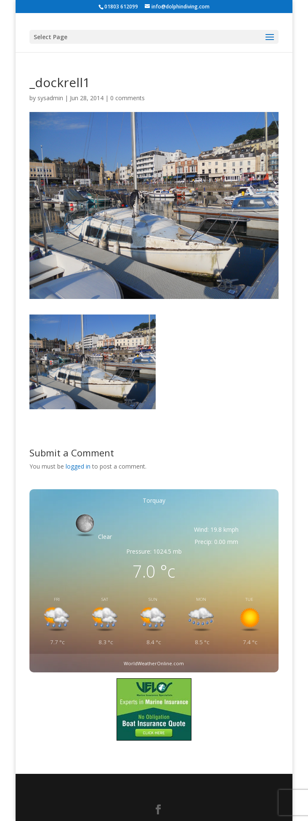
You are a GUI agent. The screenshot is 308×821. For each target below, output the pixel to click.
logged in (78, 466)
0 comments (127, 98)
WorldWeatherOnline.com (154, 663)
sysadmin (50, 98)
